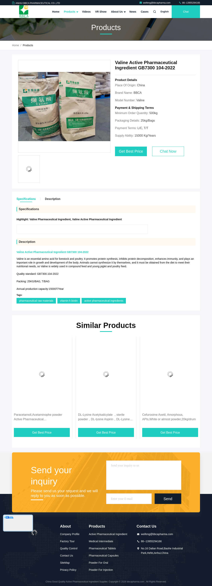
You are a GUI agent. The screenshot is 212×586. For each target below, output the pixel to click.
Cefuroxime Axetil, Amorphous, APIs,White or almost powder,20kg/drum (169, 417)
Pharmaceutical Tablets (102, 548)
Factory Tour (67, 541)
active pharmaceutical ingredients (103, 300)
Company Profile (70, 534)
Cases (144, 11)
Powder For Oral (98, 562)
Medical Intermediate (101, 541)
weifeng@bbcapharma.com (155, 3)
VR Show (101, 11)
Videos (86, 11)
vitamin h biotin (68, 300)
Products (71, 11)
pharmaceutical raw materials (36, 300)
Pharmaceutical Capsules (104, 555)
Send (167, 499)
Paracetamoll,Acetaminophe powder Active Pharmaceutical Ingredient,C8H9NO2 (38, 417)
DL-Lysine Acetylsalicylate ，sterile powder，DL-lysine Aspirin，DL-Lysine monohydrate (104, 417)
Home (55, 11)
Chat (186, 11)
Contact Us (66, 555)
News (132, 11)
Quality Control (68, 548)
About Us (118, 11)
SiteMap (65, 562)
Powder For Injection (101, 569)
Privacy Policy (68, 569)
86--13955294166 (189, 3)
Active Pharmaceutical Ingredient (108, 534)
